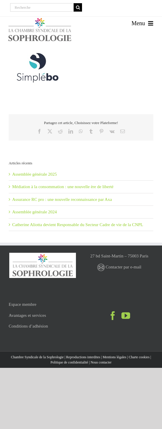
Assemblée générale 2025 (34, 174)
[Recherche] (42, 7)
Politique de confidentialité (69, 362)
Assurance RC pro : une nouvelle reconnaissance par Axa (62, 199)
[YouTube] (125, 315)
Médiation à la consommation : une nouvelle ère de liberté (62, 186)
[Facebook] (112, 315)
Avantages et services (27, 315)
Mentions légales (114, 357)
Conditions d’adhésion (28, 326)
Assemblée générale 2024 (34, 212)
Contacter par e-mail (119, 267)
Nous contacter (101, 362)
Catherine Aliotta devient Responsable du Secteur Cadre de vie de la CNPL (77, 224)
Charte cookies (139, 357)
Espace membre (22, 304)
